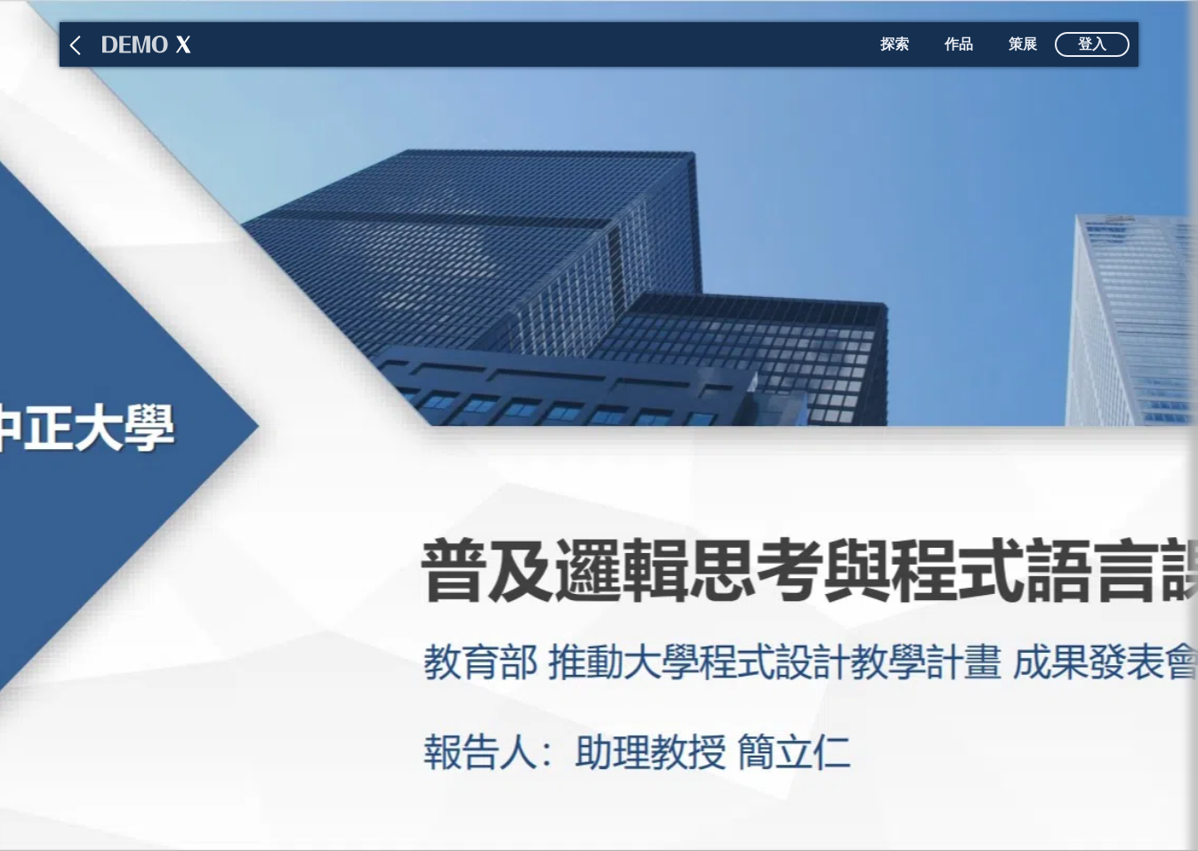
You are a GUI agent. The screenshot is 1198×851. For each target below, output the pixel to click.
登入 (1092, 44)
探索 (894, 44)
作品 (959, 44)
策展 (1023, 44)
